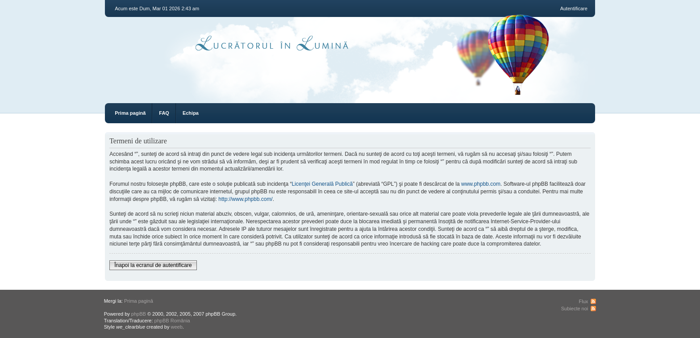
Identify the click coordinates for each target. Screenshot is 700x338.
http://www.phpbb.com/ (245, 199)
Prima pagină (130, 113)
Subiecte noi (574, 308)
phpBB (138, 314)
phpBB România (172, 320)
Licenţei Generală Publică (322, 184)
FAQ (164, 113)
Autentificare (574, 8)
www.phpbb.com (480, 184)
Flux (583, 301)
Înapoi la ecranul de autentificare (153, 265)
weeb (177, 327)
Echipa (191, 113)
